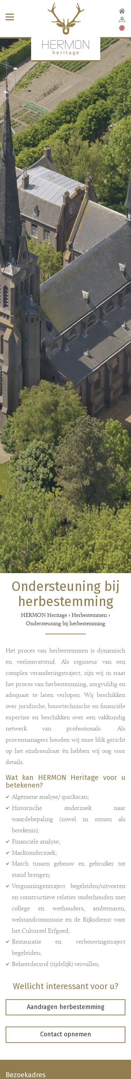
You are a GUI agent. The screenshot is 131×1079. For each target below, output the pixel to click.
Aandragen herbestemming (65, 1007)
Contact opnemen (65, 1034)
